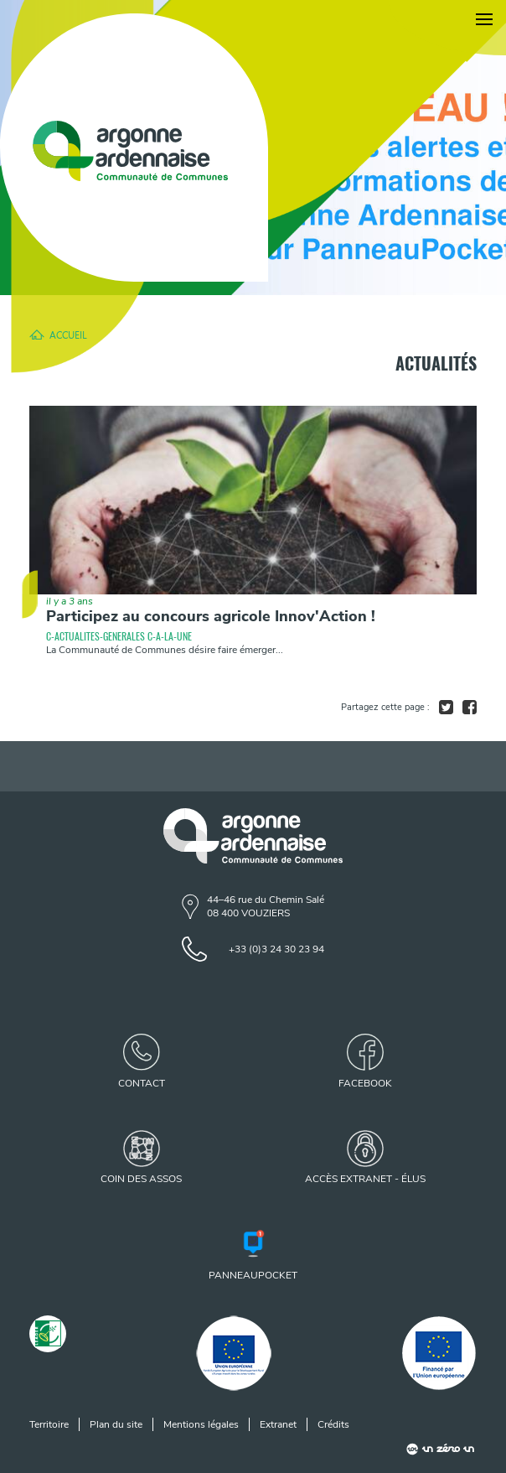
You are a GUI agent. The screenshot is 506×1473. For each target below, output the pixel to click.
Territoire (49, 1424)
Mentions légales (201, 1424)
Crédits (333, 1424)
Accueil (68, 334)
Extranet (278, 1424)
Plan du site (116, 1424)
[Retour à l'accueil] (134, 147)
